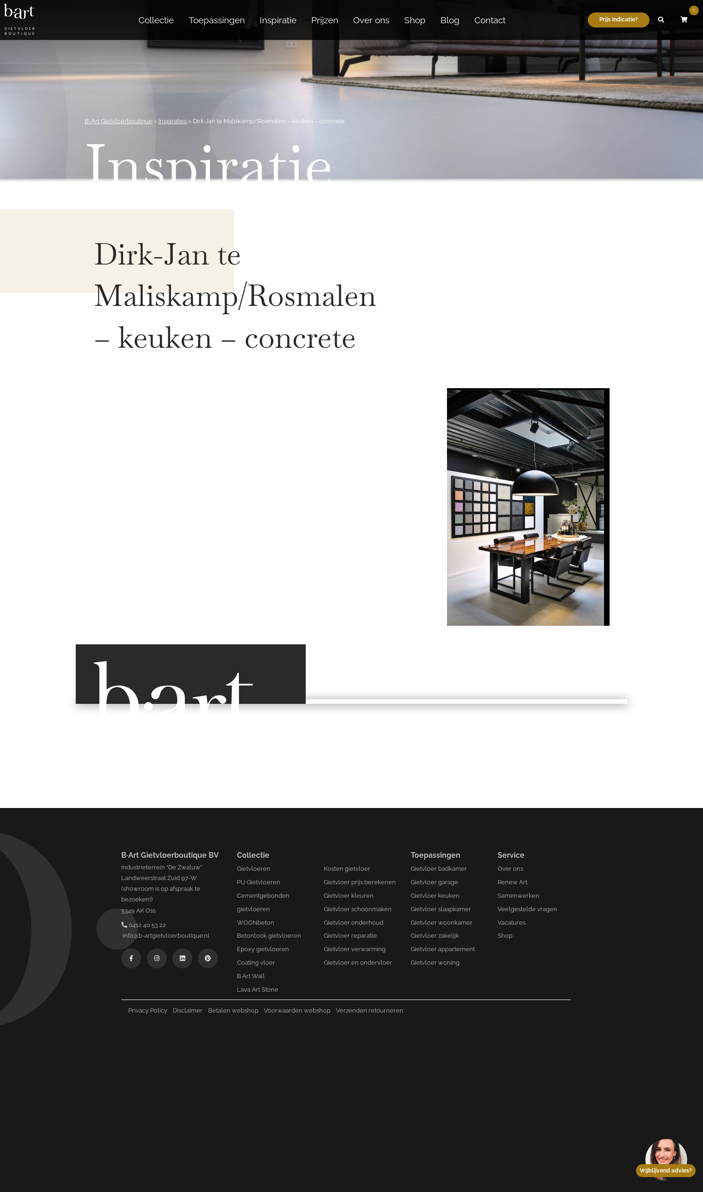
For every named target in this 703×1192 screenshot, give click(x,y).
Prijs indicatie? (618, 19)
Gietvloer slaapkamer (441, 909)
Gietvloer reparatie (350, 935)
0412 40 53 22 (143, 924)
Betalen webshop (233, 1010)
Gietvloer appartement (443, 949)
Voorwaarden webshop (297, 1010)
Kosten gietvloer (347, 868)
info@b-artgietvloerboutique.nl (165, 935)
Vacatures (512, 922)
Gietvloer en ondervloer (358, 962)
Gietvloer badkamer (439, 868)
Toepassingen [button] (217, 20)
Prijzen (324, 20)
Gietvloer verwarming (355, 949)
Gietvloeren (253, 868)
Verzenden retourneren (369, 1010)
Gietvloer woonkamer (442, 922)
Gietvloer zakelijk (435, 935)
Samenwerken (518, 895)
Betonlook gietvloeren (269, 935)
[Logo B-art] (19, 20)
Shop (415, 20)
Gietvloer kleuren (349, 895)
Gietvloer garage (434, 882)
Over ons (371, 20)
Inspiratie (278, 20)
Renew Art (512, 882)
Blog (450, 20)
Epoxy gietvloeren (263, 949)
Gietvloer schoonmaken (358, 909)
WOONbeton (255, 922)
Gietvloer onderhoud (353, 922)
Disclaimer (188, 1010)
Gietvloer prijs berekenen (360, 882)
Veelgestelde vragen (527, 909)
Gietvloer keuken (435, 895)
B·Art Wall (251, 976)
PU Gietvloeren (258, 882)
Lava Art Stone (257, 989)
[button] (661, 20)
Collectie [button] (156, 20)
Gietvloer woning (435, 962)
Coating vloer (256, 962)
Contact (490, 20)
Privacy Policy (147, 1010)
